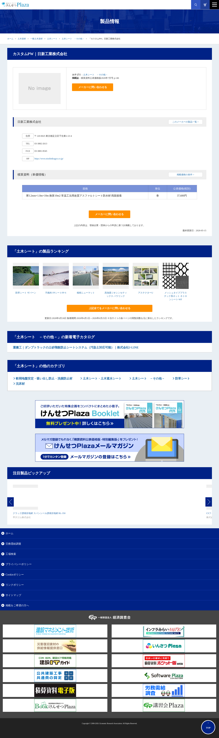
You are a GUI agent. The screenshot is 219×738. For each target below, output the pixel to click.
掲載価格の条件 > (185, 174)
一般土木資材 (36, 39)
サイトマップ (13, 595)
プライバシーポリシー (19, 564)
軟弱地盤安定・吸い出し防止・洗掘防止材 (43, 378)
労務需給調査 (13, 543)
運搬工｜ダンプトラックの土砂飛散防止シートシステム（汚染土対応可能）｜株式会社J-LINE (76, 347)
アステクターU (145, 292)
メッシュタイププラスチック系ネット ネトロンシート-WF (175, 296)
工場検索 (11, 553)
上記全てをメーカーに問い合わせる (109, 308)
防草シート (182, 378)
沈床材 (20, 383)
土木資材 (22, 39)
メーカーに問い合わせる (92, 87)
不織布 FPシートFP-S (55, 292)
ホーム (10, 39)
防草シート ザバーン (25, 292)
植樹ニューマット (86, 292)
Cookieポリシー (15, 574)
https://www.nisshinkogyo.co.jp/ (48, 158)
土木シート (52, 39)
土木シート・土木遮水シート (102, 378)
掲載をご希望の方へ (17, 605)
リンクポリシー (15, 584)
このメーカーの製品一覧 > (185, 122)
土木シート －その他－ (73, 39)
